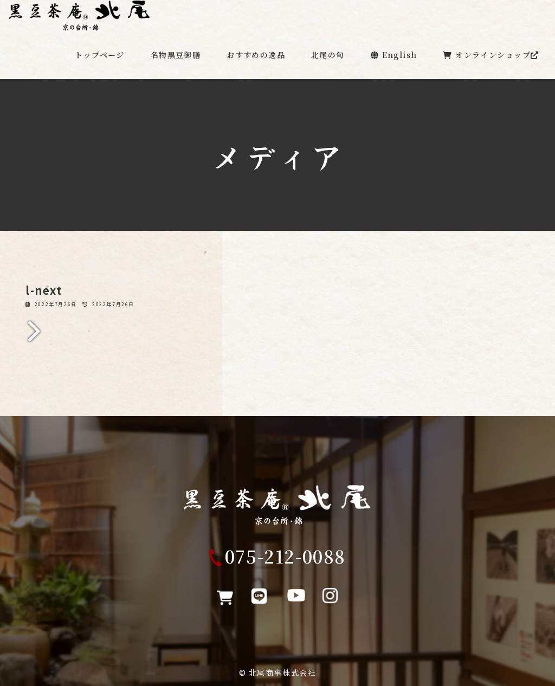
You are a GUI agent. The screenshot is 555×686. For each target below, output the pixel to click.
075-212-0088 (285, 563)
